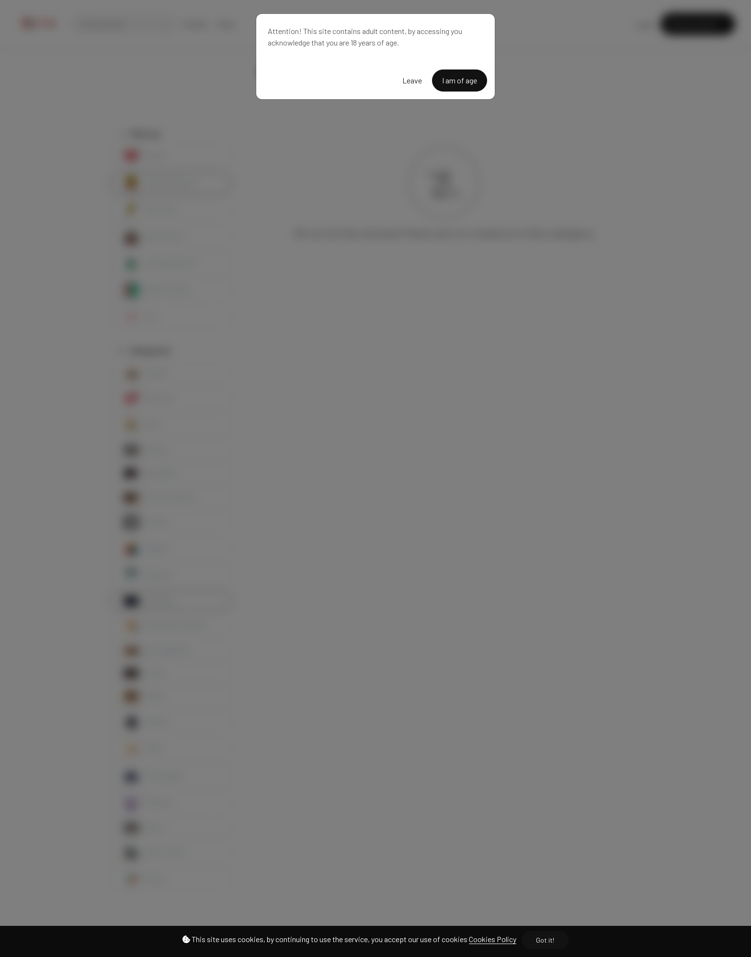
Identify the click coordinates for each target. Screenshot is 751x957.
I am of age (459, 80)
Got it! (545, 940)
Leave (412, 80)
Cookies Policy (492, 939)
